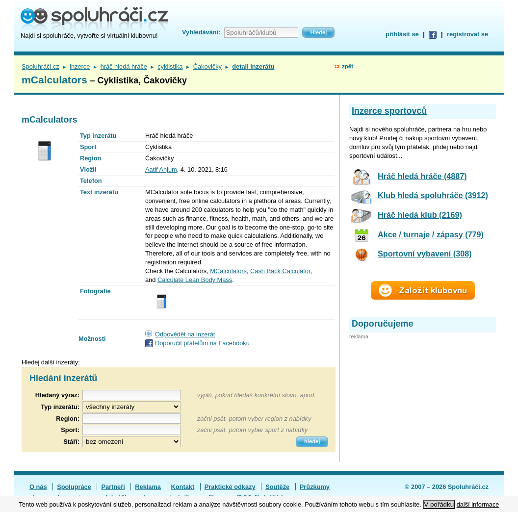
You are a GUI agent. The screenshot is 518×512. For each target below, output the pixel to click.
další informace (478, 504)
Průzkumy (315, 486)
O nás (38, 486)
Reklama (148, 486)
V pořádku (439, 504)
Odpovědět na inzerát (185, 334)
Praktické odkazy (230, 486)
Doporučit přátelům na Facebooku (202, 343)
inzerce (80, 66)
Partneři (113, 486)
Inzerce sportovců (389, 111)
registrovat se (467, 34)
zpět (347, 66)
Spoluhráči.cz (40, 66)
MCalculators (228, 271)
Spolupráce (74, 486)
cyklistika (169, 66)
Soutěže (277, 486)
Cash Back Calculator (280, 271)
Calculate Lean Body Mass (194, 279)
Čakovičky (207, 66)
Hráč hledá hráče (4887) (422, 176)
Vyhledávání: (201, 32)
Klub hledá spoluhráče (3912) (433, 195)
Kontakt (183, 486)
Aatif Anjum (161, 169)
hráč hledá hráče (124, 66)
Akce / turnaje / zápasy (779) (431, 234)
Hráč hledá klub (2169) (420, 214)
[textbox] (131, 418)
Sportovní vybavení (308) (425, 253)
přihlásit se (402, 34)
